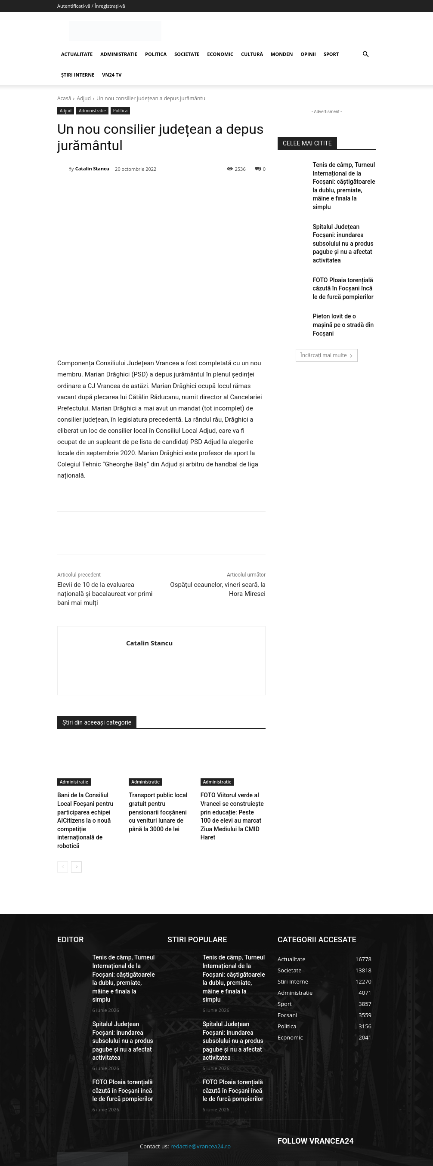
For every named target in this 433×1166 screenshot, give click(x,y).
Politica (120, 110)
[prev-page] (62, 844)
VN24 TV (111, 74)
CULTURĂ (252, 54)
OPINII (308, 54)
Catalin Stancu (92, 168)
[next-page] (76, 844)
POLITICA (156, 54)
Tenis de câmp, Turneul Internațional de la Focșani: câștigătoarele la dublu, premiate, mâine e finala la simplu (343, 178)
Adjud (84, 98)
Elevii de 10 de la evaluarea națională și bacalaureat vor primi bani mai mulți (104, 594)
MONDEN (282, 54)
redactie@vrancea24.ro (200, 1092)
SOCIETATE (186, 54)
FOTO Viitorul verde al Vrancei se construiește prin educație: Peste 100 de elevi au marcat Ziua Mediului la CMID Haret (233, 809)
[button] (365, 54)
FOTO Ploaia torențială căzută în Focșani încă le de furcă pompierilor (340, 259)
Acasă (64, 98)
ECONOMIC (220, 54)
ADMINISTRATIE (118, 54)
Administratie (92, 110)
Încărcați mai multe (326, 316)
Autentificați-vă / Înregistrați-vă (91, 6)
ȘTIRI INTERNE (77, 74)
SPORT (331, 54)
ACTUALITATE (77, 54)
